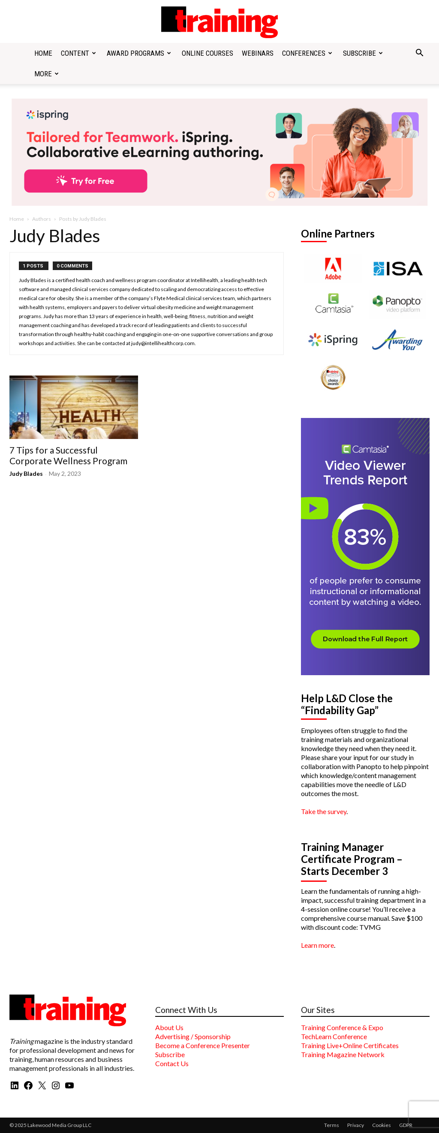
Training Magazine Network (343, 1054)
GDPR (405, 1125)
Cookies (381, 1125)
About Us (169, 1027)
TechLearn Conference (334, 1036)
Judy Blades (26, 473)
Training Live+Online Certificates (350, 1045)
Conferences (307, 53)
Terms (331, 1125)
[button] (419, 53)
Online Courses (207, 53)
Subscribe (363, 53)
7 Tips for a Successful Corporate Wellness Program (68, 455)
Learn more (317, 945)
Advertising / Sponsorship (193, 1036)
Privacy (355, 1125)
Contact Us (172, 1063)
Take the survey (323, 811)
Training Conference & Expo (342, 1027)
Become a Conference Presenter (202, 1045)
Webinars (258, 53)
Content (78, 53)
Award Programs (139, 53)
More (46, 73)
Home (43, 53)
